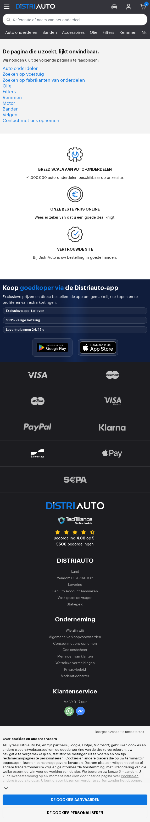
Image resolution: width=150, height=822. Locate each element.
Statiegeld (75, 604)
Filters (108, 32)
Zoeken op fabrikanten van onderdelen (44, 80)
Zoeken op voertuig (23, 74)
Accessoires (73, 32)
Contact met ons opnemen (31, 120)
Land (75, 571)
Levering (75, 584)
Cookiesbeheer (75, 649)
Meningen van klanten (75, 656)
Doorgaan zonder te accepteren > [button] (120, 732)
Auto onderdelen (21, 32)
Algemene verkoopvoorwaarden (75, 637)
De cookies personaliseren (75, 813)
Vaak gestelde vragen (75, 597)
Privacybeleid (75, 669)
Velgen (10, 114)
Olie (93, 32)
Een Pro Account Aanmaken (75, 591)
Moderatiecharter (75, 676)
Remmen (127, 32)
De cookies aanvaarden (75, 800)
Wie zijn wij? (75, 630)
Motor (9, 103)
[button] (114, 6)
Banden (49, 32)
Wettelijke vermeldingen (75, 662)
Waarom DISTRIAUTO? (75, 578)
